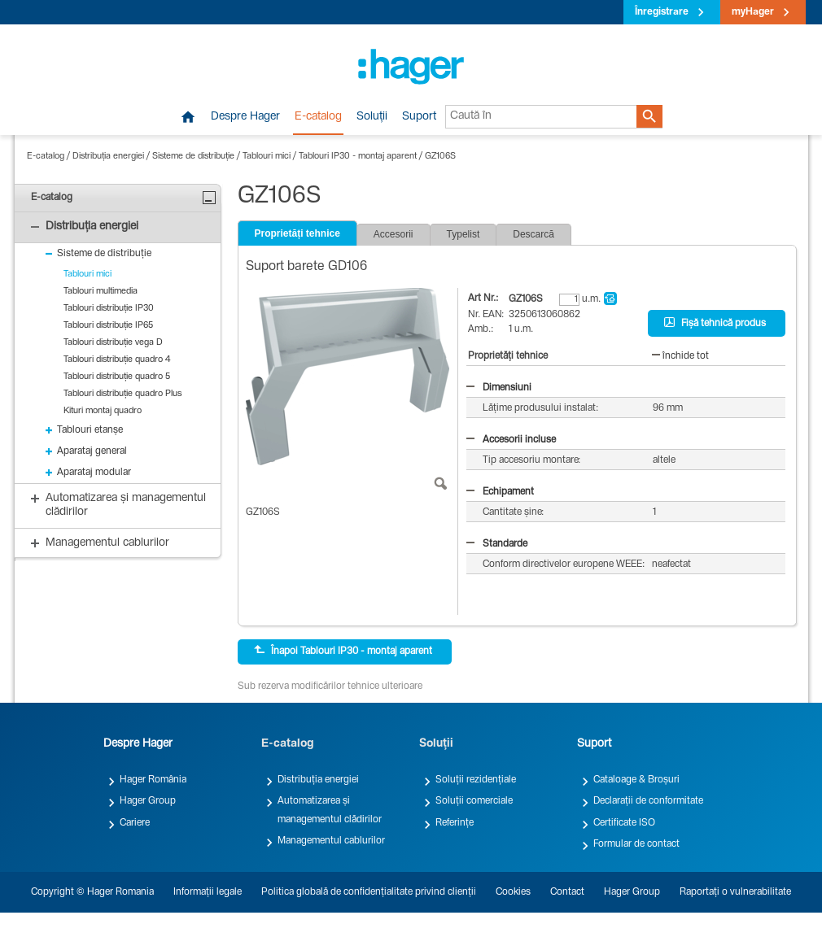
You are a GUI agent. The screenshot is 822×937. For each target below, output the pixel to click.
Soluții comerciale (474, 801)
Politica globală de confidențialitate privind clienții (368, 892)
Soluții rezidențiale (475, 780)
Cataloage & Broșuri (636, 780)
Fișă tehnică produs (715, 323)
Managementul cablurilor (331, 841)
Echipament (500, 492)
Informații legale (207, 892)
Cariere (135, 823)
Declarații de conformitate (648, 801)
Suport (419, 117)
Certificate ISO (624, 823)
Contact (567, 892)
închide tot (680, 356)
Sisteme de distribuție (193, 156)
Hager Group (148, 801)
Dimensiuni (498, 388)
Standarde (496, 544)
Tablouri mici (267, 156)
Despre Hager (245, 117)
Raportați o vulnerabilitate (735, 892)
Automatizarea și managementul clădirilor (330, 810)
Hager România (153, 780)
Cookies (513, 892)
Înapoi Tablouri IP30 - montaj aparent (343, 650)
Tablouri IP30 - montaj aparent (358, 156)
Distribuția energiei (108, 156)
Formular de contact (636, 844)
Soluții (371, 117)
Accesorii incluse (511, 440)
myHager (753, 12)
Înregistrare (662, 12)
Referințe (454, 823)
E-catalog (318, 117)
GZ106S (440, 156)
